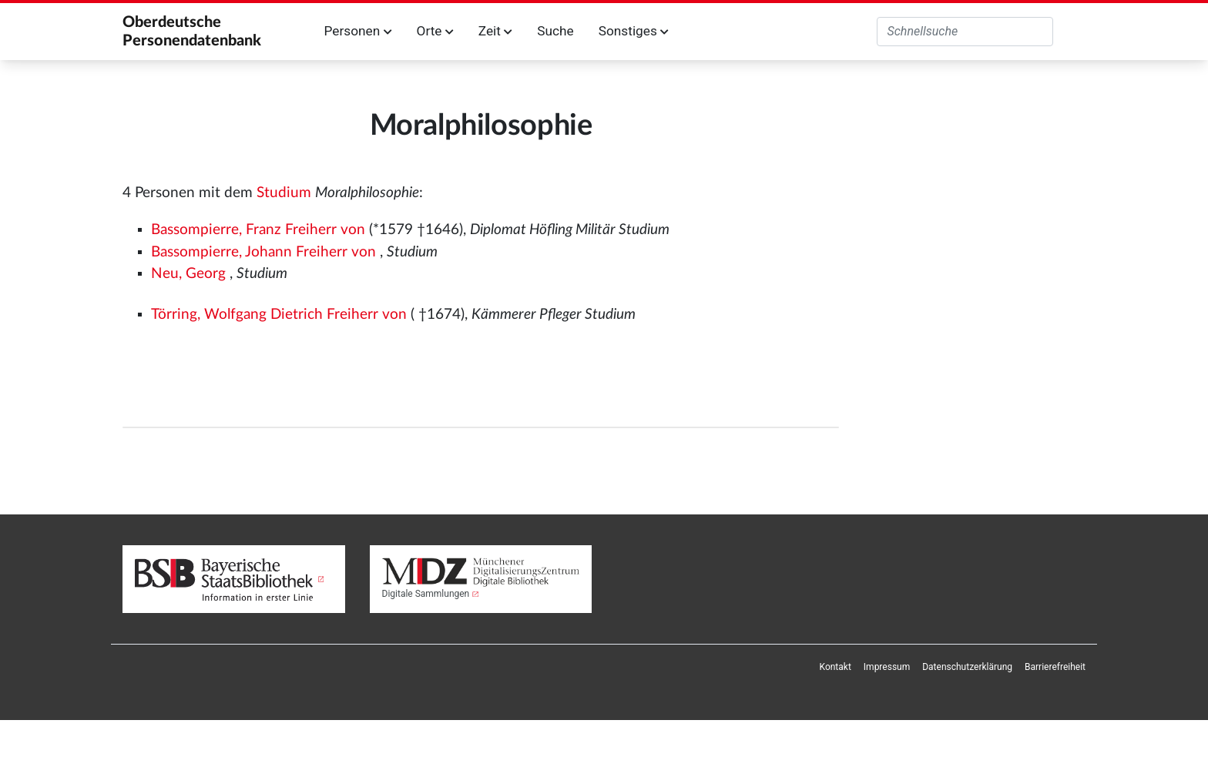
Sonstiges (634, 31)
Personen (358, 31)
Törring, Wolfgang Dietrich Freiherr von (279, 314)
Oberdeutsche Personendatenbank (191, 32)
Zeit (495, 31)
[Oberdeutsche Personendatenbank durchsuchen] (965, 31)
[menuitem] (835, 667)
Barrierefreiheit (1055, 667)
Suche (555, 31)
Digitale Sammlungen (426, 593)
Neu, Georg (188, 273)
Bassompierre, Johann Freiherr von (263, 252)
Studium (284, 193)
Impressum (887, 667)
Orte (435, 31)
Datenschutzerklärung (967, 667)
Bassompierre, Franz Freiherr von (258, 230)
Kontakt (835, 667)
